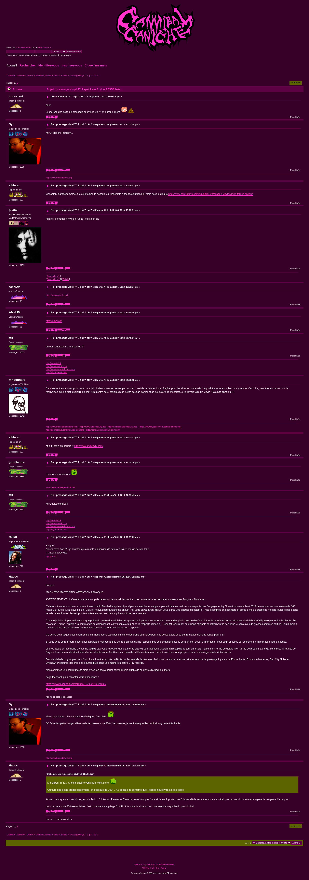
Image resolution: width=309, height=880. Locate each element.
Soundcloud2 (53, 279)
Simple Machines (166, 864)
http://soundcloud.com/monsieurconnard (65, 430)
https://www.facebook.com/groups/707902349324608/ (76, 683)
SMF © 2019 (152, 864)
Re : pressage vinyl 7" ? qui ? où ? (71, 124)
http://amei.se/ (54, 320)
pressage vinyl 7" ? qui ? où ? (69, 96)
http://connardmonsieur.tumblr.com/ (103, 430)
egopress (51, 556)
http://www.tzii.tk (53, 363)
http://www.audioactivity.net (93, 427)
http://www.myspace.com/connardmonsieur (160, 427)
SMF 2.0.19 (139, 864)
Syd (11, 124)
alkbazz (14, 185)
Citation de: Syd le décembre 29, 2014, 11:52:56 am (70, 774)
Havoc (13, 576)
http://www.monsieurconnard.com (62, 427)
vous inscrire (44, 47)
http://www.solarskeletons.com (60, 369)
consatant (16, 96)
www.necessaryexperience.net (60, 487)
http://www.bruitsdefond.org (59, 177)
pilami (13, 210)
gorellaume (17, 462)
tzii (11, 338)
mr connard (17, 379)
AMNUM (14, 286)
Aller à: (248, 843)
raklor (13, 536)
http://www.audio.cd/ (57, 295)
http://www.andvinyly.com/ (88, 445)
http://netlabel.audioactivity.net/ (122, 427)
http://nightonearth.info (56, 372)
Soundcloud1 (53, 276)
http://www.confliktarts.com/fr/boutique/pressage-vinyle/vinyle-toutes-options (210, 193)
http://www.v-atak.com (56, 366)
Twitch (65, 279)
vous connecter (23, 47)
